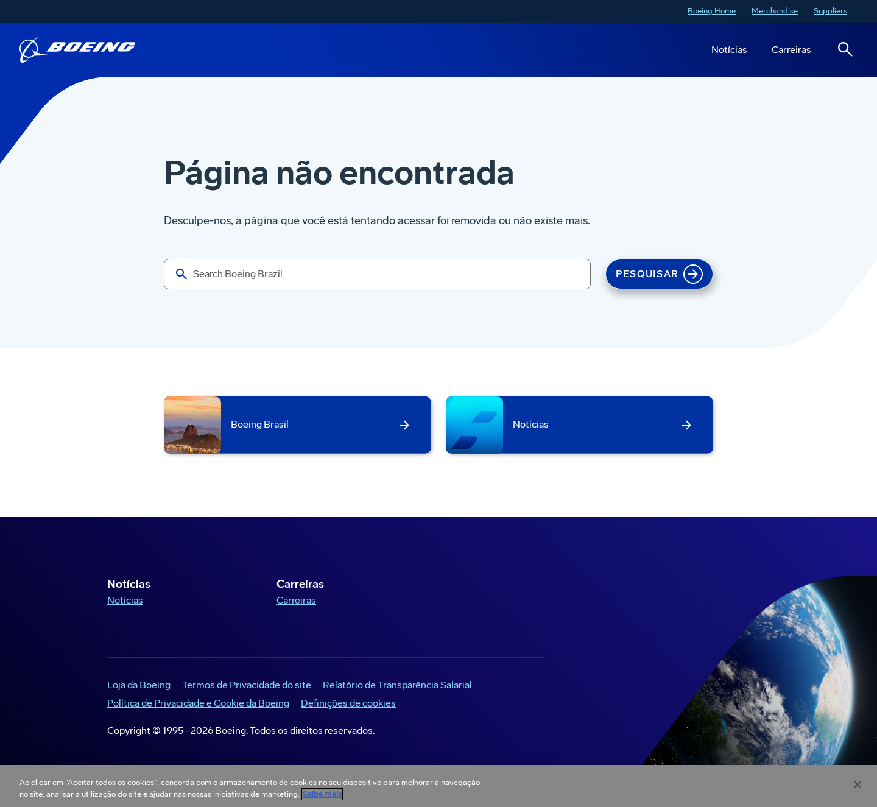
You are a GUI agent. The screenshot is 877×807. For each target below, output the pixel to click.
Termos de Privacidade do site (246, 685)
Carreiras (791, 49)
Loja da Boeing (139, 685)
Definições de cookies (348, 703)
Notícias (729, 49)
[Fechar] (857, 784)
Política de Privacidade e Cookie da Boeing (198, 703)
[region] (438, 786)
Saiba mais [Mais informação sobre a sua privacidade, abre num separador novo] (322, 794)
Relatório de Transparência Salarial (397, 685)
